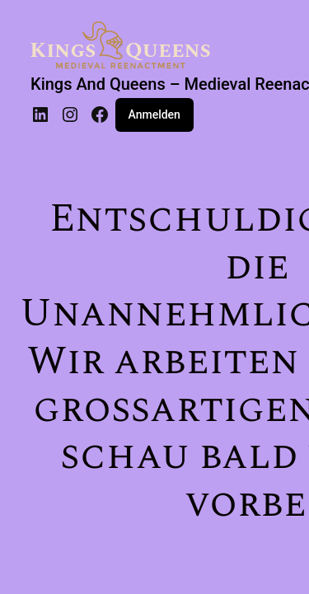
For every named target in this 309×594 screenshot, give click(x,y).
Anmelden (154, 114)
